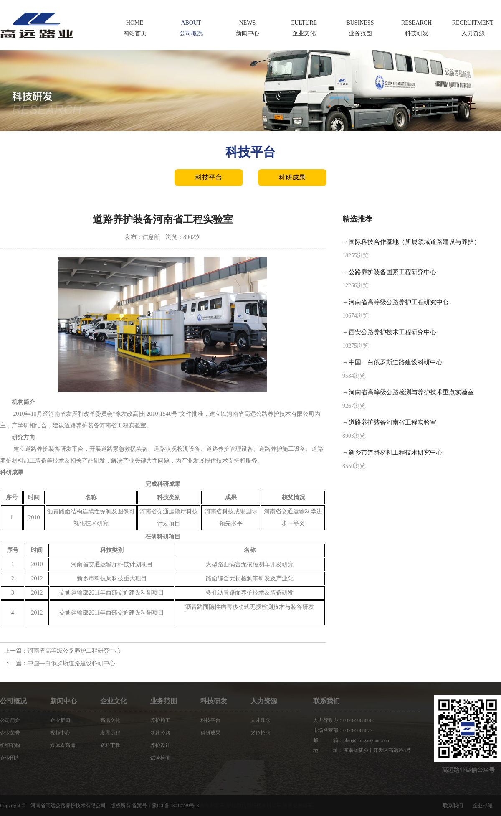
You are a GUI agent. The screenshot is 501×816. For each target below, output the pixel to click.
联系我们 (453, 805)
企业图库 (10, 758)
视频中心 (60, 733)
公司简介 (10, 720)
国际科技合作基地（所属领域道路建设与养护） (414, 242)
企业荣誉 (10, 733)
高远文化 (110, 720)
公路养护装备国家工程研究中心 (392, 272)
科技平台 (208, 177)
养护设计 (160, 745)
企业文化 (113, 700)
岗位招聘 (260, 733)
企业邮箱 (483, 805)
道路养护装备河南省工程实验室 (392, 422)
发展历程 (110, 733)
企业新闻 (60, 720)
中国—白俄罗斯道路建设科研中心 (71, 663)
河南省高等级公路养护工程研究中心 (74, 651)
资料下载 (110, 745)
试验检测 (160, 758)
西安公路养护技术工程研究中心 (392, 332)
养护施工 (160, 720)
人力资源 (263, 700)
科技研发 (213, 700)
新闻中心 (63, 700)
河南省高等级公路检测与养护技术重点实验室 (411, 392)
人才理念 (260, 720)
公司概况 (13, 700)
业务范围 (163, 700)
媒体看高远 (62, 745)
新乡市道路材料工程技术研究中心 (396, 452)
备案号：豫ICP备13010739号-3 (165, 805)
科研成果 (292, 177)
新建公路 (160, 733)
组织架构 (10, 745)
